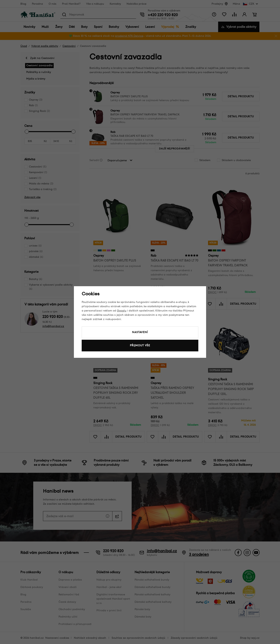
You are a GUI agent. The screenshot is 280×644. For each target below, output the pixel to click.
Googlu (121, 310)
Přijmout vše (140, 345)
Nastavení (140, 332)
